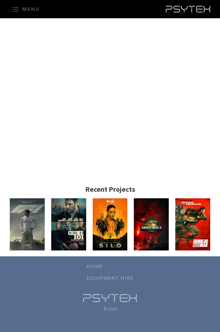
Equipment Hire (110, 278)
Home (94, 266)
